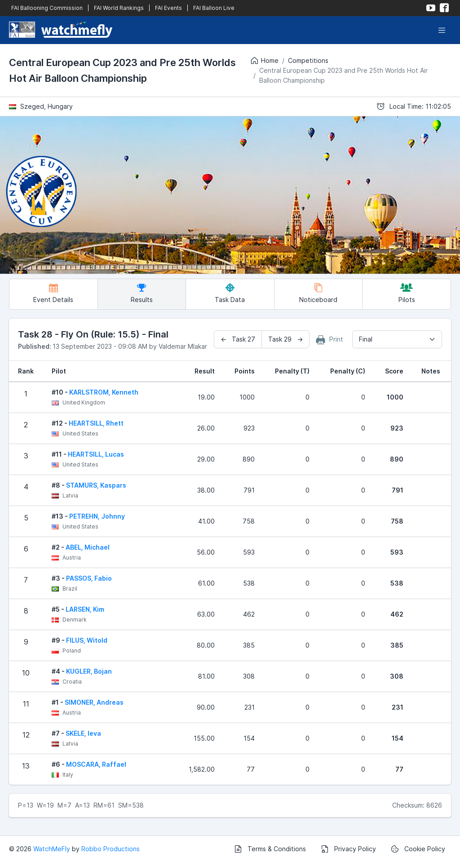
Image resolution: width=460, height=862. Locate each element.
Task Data (230, 293)
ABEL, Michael (88, 547)
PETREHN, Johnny (97, 516)
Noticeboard (318, 293)
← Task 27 (238, 339)
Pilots (406, 293)
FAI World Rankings (119, 7)
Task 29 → (285, 339)
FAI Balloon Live (213, 7)
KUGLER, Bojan (89, 671)
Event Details (53, 293)
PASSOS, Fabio (89, 578)
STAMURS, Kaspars (96, 485)
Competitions (308, 60)
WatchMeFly (51, 849)
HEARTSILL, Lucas (96, 454)
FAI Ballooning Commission (47, 7)
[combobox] (397, 339)
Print (329, 339)
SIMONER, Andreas (94, 702)
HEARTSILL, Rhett (96, 423)
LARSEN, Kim (85, 609)
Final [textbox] (365, 339)
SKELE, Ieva (83, 733)
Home (264, 60)
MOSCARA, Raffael (96, 764)
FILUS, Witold (86, 640)
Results (142, 293)
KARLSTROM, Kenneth (103, 392)
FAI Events (168, 7)
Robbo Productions (110, 849)
